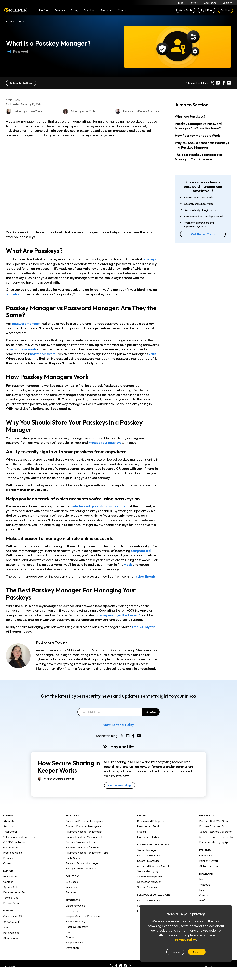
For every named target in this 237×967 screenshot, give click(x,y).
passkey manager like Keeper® (119, 615)
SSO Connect (11, 914)
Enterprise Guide (75, 897)
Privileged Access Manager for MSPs (87, 844)
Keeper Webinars (76, 934)
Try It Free (207, 10)
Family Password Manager (81, 860)
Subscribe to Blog (21, 83)
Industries (71, 879)
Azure (6, 919)
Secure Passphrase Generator (216, 829)
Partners (194, 2)
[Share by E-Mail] (229, 83)
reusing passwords (24, 349)
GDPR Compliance (14, 834)
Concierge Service (147, 903)
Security (8, 818)
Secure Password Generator (215, 823)
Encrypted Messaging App (214, 834)
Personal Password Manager (82, 855)
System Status (11, 879)
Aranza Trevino (54, 642)
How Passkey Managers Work (197, 135)
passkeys (150, 259)
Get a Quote (185, 10)
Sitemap (70, 929)
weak (128, 564)
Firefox (203, 892)
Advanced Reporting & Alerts (153, 858)
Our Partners (206, 847)
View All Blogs (17, 21)
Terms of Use (10, 889)
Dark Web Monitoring (149, 847)
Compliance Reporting (150, 868)
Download (89, 10)
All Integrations (11, 930)
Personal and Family (148, 818)
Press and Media (12, 844)
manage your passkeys (105, 442)
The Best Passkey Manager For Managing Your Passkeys (198, 157)
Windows (204, 876)
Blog (181, 2)
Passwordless (11, 924)
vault (154, 354)
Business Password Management (84, 818)
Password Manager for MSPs (82, 839)
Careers (8, 855)
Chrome (204, 887)
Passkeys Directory (77, 918)
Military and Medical (148, 829)
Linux (202, 882)
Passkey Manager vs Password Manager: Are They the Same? (198, 126)
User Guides (73, 903)
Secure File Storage (148, 852)
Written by (59, 770)
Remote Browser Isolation (81, 834)
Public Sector (73, 850)
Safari (202, 897)
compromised (141, 551)
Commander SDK (13, 908)
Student (141, 823)
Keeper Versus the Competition (83, 908)
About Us (8, 813)
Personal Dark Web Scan (213, 813)
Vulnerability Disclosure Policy (20, 829)
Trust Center (10, 823)
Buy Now (225, 10)
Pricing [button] (74, 10)
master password (43, 354)
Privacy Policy (11, 895)
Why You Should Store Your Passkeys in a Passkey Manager (202, 145)
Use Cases (72, 874)
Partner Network (208, 852)
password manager (27, 324)
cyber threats (146, 576)
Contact (8, 874)
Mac (201, 871)
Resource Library (75, 913)
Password (17, 51)
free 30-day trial (145, 627)
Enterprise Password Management (85, 813)
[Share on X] (212, 83)
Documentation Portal (16, 884)
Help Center (10, 868)
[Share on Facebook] (223, 83)
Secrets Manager (147, 842)
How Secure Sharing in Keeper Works (69, 758)
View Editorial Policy (118, 717)
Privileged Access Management (84, 823)
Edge (202, 903)
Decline (175, 952)
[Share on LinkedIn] (218, 83)
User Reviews (11, 839)
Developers (72, 939)
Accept (196, 952)
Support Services (147, 879)
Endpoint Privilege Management (84, 829)
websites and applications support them (101, 506)
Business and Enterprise (150, 813)
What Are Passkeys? (190, 116)
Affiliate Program (209, 858)
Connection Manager (149, 874)
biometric (13, 294)
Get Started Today (203, 234)
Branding (8, 850)
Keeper (15, 10)
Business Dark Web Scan (213, 818)
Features (71, 884)
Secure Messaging (147, 863)
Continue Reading (119, 777)
